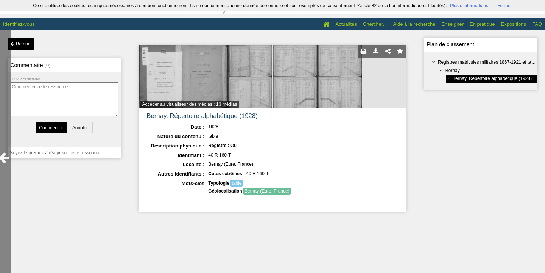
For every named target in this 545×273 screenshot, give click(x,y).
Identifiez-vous (19, 24)
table (236, 183)
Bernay (452, 70)
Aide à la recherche (414, 24)
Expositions (513, 24)
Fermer (504, 5)
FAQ (537, 24)
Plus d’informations (469, 5)
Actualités (346, 24)
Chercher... (375, 24)
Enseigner (452, 24)
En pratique (482, 24)
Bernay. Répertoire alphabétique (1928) (492, 78)
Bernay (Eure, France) (267, 191)
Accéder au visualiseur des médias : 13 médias (189, 104)
